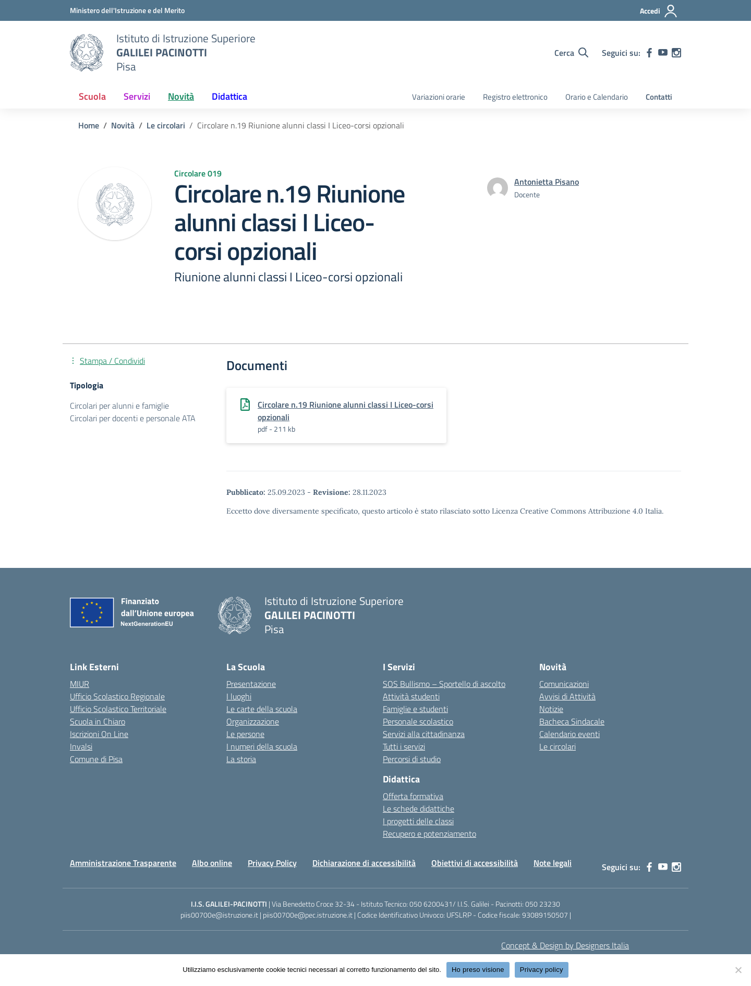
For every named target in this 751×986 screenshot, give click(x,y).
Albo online (212, 863)
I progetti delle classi (418, 821)
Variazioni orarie (438, 97)
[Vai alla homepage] (86, 53)
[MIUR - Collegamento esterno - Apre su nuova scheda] (127, 10)
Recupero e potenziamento (429, 833)
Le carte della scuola (261, 709)
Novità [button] (181, 96)
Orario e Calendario (596, 97)
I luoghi (238, 696)
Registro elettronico (515, 97)
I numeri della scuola (261, 746)
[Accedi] (659, 11)
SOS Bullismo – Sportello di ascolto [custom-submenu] (444, 684)
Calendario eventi (569, 734)
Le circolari (557, 746)
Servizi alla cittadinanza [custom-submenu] (424, 734)
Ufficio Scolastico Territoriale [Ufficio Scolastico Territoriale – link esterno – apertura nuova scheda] (118, 709)
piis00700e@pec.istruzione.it (308, 914)
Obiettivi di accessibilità (474, 863)
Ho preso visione (478, 969)
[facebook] (649, 52)
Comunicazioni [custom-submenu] (564, 684)
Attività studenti (411, 696)
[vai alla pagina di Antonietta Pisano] (546, 181)
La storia (241, 759)
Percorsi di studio (412, 759)
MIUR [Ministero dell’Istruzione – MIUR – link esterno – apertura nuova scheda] (79, 684)
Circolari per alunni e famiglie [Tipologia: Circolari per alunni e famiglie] (119, 405)
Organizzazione (252, 721)
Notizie (551, 709)
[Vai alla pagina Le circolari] (166, 125)
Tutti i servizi (404, 746)
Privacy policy (541, 969)
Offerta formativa (413, 796)
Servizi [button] (137, 96)
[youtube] (663, 52)
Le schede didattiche (418, 808)
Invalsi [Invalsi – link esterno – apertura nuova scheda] (81, 746)
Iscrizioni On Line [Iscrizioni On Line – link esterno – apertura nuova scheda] (99, 734)
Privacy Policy (272, 863)
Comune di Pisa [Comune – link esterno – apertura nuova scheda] (96, 759)
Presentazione (251, 684)
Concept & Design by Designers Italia (565, 945)
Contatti (659, 97)
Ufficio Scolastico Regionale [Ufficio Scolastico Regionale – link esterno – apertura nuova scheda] (117, 696)
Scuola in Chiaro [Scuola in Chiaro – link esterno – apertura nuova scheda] (97, 721)
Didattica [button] (229, 96)
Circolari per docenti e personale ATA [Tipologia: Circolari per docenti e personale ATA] (133, 418)
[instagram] (676, 52)
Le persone (245, 734)
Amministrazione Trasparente (123, 863)
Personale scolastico (418, 721)
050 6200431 (431, 903)
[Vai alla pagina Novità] (123, 125)
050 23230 (542, 903)
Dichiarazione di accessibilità (364, 863)
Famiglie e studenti (415, 709)
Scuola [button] (92, 96)
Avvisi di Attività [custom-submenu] (567, 696)
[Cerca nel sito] (571, 53)
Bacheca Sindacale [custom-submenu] (571, 721)
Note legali (553, 863)
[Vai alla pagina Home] (88, 125)
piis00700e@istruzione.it (219, 914)
